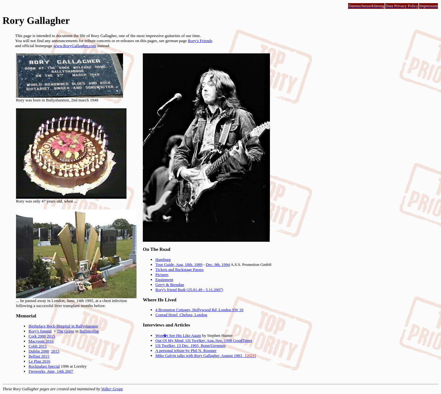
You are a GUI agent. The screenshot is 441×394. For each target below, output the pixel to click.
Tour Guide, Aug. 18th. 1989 (178, 264)
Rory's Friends (200, 40)
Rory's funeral (40, 331)
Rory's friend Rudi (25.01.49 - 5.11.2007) (189, 289)
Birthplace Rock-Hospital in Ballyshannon (63, 326)
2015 (51, 336)
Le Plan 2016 (39, 361)
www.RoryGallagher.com (74, 45)
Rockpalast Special (44, 366)
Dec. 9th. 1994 (218, 264)
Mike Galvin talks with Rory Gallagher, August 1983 (205, 355)
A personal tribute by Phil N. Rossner (186, 350)
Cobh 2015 (37, 346)
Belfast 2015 (39, 356)
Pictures (162, 274)
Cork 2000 (37, 336)
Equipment (164, 279)
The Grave (65, 331)
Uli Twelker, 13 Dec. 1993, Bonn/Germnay (190, 345)
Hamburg (163, 259)
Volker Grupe (112, 388)
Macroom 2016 (41, 341)
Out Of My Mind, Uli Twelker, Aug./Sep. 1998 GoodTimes (203, 340)
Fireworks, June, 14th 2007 (51, 371)
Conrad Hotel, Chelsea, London (181, 314)
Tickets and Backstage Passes (179, 269)
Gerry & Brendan (169, 284)
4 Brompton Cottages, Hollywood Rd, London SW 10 (199, 309)
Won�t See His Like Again (178, 335)
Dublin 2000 (39, 351)
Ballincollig (89, 331)
